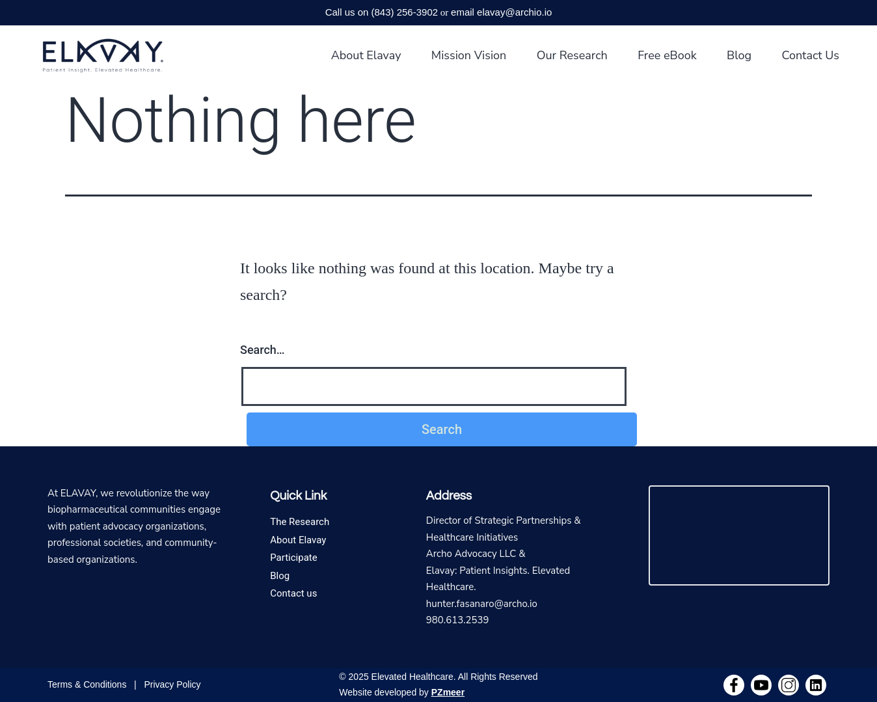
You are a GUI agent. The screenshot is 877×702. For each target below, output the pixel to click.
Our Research (572, 55)
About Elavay (366, 55)
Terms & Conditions (86, 684)
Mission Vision (469, 55)
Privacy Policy (172, 684)
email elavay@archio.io (501, 12)
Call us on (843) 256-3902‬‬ (381, 12)
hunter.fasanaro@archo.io (481, 603)
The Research (299, 522)
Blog (739, 55)
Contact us (293, 593)
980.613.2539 (457, 620)
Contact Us (810, 55)
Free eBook (667, 55)
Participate (293, 557)
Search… (262, 350)
